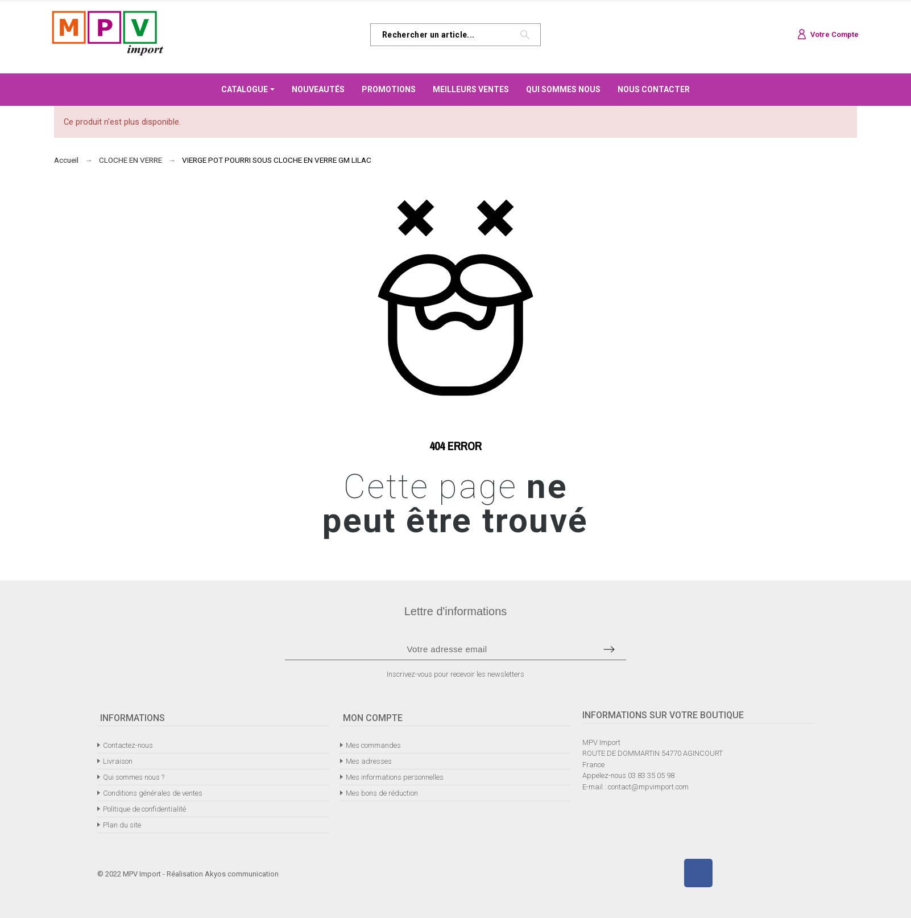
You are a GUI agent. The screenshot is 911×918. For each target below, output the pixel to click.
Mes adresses (369, 761)
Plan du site (122, 825)
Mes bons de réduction (382, 793)
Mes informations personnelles (395, 777)
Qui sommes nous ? (133, 777)
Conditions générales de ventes (152, 793)
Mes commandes (373, 745)
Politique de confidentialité (144, 809)
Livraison (117, 761)
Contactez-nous (128, 745)
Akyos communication (242, 874)
